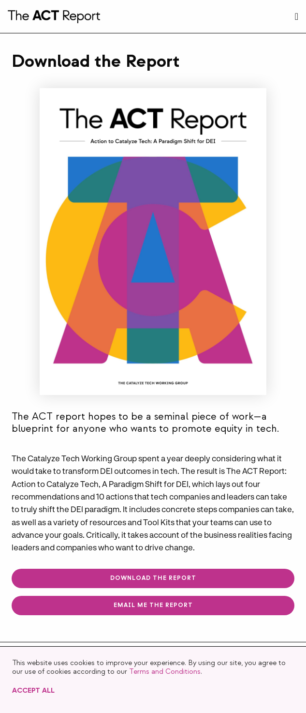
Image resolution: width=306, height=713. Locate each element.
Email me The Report (153, 605)
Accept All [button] (33, 690)
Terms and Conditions (165, 671)
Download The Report (153, 578)
